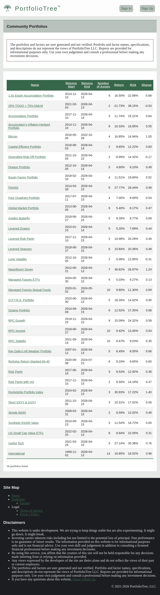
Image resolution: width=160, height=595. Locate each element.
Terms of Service (31, 510)
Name (35, 85)
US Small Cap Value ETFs (25, 433)
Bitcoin (12, 136)
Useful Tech (16, 443)
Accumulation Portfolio (23, 116)
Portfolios (18, 499)
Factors (25, 503)
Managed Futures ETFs (24, 279)
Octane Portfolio (19, 310)
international (16, 453)
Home (16, 495)
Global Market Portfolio (23, 208)
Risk (133, 85)
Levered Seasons (20, 249)
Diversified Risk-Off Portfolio (27, 157)
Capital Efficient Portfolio (24, 146)
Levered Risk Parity (21, 238)
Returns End (87, 85)
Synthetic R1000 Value (23, 422)
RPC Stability (17, 341)
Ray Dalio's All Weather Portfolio (29, 351)
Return (119, 85)
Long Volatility (17, 259)
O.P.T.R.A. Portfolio (21, 300)
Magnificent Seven (20, 269)
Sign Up (147, 8)
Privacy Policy (30, 514)
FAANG (13, 187)
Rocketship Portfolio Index (25, 392)
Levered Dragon (19, 228)
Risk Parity (15, 371)
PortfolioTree (30, 8)
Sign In (126, 8)
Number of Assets (103, 85)
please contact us (83, 579)
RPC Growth (16, 320)
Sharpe (146, 85)
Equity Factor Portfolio (23, 177)
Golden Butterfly (19, 218)
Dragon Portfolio (19, 167)
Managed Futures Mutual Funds (29, 290)
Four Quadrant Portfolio (24, 198)
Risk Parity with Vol (21, 382)
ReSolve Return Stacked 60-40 (29, 361)
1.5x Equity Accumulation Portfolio (31, 95)
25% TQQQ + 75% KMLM (25, 105)
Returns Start (71, 85)
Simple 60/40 (17, 412)
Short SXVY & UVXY (22, 402)
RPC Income (16, 330)
